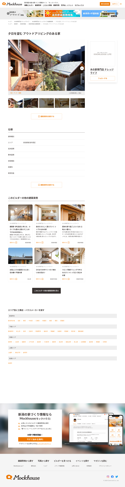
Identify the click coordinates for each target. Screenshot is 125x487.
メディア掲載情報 (59, 466)
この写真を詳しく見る (76, 93)
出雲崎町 (83, 342)
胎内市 (46, 331)
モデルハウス (79, 5)
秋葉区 (44, 320)
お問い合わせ (75, 466)
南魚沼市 (68, 342)
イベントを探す (82, 461)
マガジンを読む (100, 461)
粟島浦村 (80, 331)
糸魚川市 (17, 352)
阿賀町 (66, 331)
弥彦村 (60, 331)
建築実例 (38, 5)
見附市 (54, 342)
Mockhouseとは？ (19, 466)
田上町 (29, 279)
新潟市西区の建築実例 (34, 24)
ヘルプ (45, 466)
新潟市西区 (23, 24)
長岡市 (10, 342)
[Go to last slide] (8, 13)
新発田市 (10, 331)
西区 (56, 320)
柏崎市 (24, 342)
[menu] (121, 4)
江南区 (38, 320)
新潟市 (16, 24)
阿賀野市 (38, 331)
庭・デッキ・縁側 (16, 93)
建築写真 (56, 5)
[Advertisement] (62, 386)
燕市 (24, 331)
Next (82, 68)
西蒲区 (62, 320)
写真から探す (43, 461)
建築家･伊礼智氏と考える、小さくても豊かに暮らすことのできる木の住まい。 (20, 229)
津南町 (98, 342)
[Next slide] (117, 13)
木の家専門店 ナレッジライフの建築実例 (42, 21)
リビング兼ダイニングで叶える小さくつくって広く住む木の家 (72, 272)
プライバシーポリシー (105, 466)
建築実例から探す (25, 461)
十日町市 (46, 342)
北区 (19, 320)
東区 (24, 320)
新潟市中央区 (53, 279)
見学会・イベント (67, 5)
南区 (50, 320)
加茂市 (39, 342)
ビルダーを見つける (62, 461)
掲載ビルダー (28, 5)
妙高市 (25, 352)
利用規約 (89, 466)
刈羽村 (105, 342)
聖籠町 (53, 331)
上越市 (10, 352)
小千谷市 (31, 342)
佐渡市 (10, 363)
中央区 (31, 320)
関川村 (73, 331)
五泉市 (31, 331)
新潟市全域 (11, 320)
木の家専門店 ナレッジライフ (21, 21)
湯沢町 (91, 342)
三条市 (17, 342)
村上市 (18, 331)
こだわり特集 (47, 5)
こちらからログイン (44, 443)
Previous (11, 68)
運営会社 (33, 466)
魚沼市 (61, 342)
